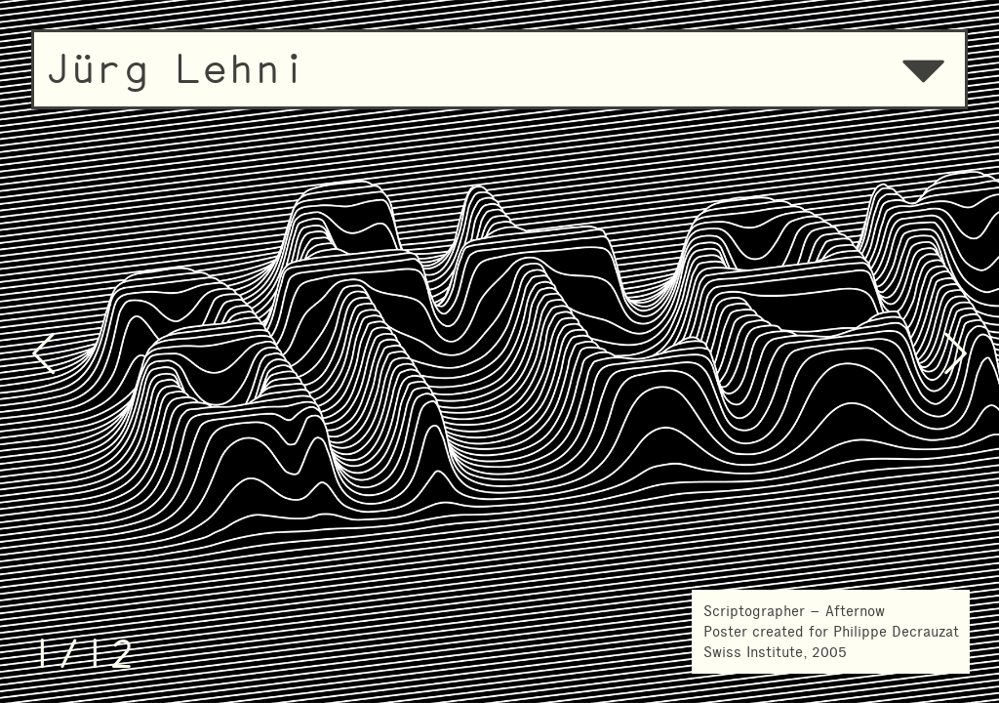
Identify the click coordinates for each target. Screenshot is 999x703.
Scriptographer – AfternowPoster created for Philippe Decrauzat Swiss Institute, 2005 (831, 631)
